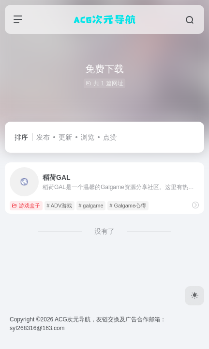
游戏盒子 (26, 205)
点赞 (110, 137)
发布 (43, 137)
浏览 (87, 137)
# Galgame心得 (127, 205)
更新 (65, 137)
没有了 (104, 231)
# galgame (90, 205)
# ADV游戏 (59, 205)
